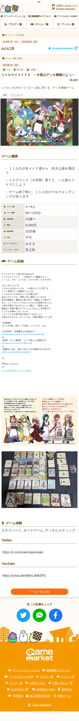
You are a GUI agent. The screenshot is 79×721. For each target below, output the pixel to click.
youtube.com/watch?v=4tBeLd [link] (15, 353)
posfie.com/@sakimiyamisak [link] (15, 361)
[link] (3, 347)
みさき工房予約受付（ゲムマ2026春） (17, 380)
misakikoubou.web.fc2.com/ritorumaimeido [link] (21, 344)
